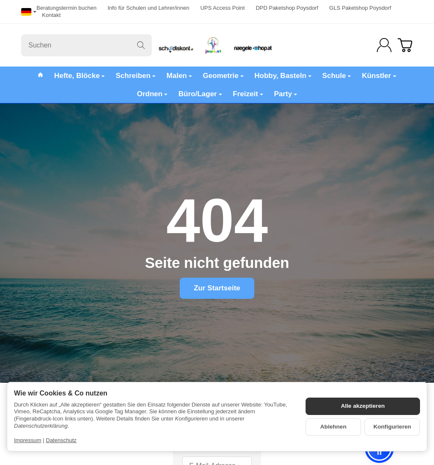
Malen (179, 76)
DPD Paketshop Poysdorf (287, 8)
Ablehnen (333, 426)
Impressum (27, 440)
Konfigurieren (392, 426)
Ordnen (152, 94)
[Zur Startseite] (216, 45)
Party (285, 94)
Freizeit (248, 94)
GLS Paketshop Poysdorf (360, 8)
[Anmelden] (384, 45)
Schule (336, 76)
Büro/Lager (200, 94)
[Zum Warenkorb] (405, 45)
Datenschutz (61, 440)
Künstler (379, 76)
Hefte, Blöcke (79, 76)
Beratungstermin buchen (66, 8)
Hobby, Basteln (282, 76)
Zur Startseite (217, 288)
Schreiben (136, 76)
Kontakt (51, 15)
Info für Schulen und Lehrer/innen (148, 8)
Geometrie (223, 76)
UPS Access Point (222, 8)
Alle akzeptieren (363, 406)
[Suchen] (86, 45)
